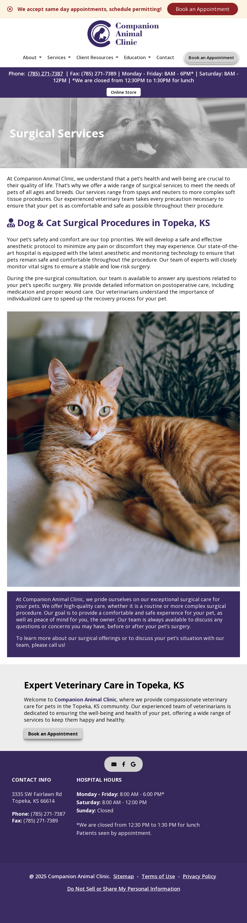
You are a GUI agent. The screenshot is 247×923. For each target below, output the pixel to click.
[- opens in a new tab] (123, 764)
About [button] (30, 57)
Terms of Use (158, 876)
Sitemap (123, 876)
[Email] (113, 764)
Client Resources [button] (94, 57)
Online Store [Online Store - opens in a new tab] (123, 92)
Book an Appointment (203, 9)
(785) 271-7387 (45, 73)
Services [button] (56, 57)
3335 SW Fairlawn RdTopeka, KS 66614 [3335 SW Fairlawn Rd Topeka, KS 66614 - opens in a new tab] (37, 797)
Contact (165, 57)
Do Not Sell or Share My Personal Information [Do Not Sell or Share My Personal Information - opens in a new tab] (123, 888)
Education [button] (135, 57)
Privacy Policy (199, 876)
